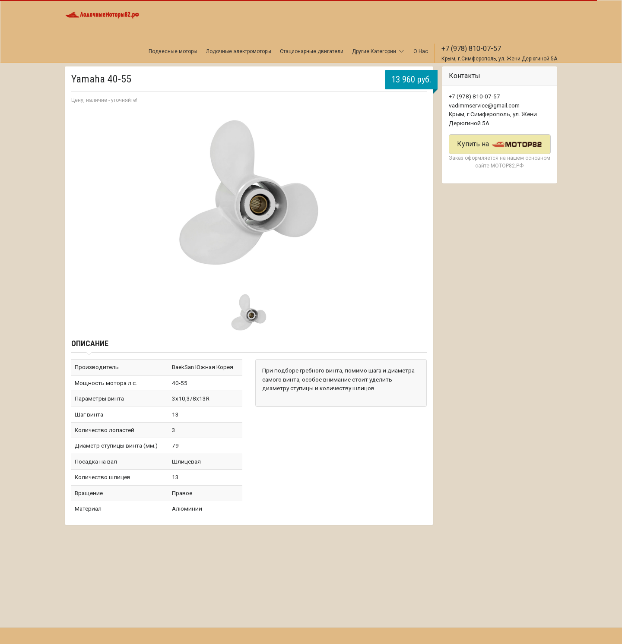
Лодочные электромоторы (238, 51)
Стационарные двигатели (311, 51)
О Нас (420, 51)
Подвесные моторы (173, 51)
